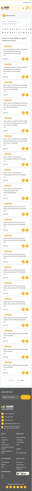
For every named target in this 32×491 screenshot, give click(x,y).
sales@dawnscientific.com (10, 423)
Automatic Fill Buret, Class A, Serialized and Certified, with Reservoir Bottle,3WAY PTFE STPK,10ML (15, 72)
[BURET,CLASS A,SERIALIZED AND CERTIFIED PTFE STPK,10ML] (16, 349)
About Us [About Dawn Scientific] (3, 437)
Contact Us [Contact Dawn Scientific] (4, 440)
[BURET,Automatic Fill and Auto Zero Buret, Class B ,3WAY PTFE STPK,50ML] (16, 301)
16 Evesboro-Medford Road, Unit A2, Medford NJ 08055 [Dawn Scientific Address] (10, 427)
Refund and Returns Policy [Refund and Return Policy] (6, 452)
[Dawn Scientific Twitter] (10, 487)
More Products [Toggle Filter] (9, 15)
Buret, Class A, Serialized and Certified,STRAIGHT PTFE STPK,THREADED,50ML (12, 193)
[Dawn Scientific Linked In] (25, 487)
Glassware (6, 40)
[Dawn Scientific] (5, 9)
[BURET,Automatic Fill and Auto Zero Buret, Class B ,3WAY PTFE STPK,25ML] (16, 285)
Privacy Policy (5, 445)
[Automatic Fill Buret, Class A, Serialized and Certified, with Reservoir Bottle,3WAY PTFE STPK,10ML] (16, 67)
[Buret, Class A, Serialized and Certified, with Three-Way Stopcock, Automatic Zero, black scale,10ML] (16, 102)
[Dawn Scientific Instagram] (14, 487)
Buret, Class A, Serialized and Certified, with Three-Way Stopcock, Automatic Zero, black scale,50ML (15, 143)
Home (4, 38)
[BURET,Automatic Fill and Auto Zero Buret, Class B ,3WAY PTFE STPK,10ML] (16, 269)
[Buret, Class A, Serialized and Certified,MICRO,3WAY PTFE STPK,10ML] (16, 156)
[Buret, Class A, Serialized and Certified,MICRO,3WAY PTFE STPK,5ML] (16, 172)
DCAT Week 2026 (21, 453)
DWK (4, 58)
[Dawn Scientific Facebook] (7, 487)
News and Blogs (20, 437)
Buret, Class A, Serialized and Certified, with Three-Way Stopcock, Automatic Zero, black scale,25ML (15, 125)
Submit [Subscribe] (25, 397)
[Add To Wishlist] (27, 61)
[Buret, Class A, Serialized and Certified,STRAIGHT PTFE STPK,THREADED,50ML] (16, 188)
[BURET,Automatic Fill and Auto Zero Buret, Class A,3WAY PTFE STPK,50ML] (16, 238)
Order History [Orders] (20, 465)
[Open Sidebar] (30, 8)
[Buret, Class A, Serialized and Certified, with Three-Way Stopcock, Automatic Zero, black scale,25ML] (16, 120)
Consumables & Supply (17, 38)
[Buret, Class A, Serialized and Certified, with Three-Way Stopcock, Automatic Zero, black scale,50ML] (16, 138)
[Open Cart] (26, 8)
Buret (14, 40)
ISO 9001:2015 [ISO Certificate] (5, 462)
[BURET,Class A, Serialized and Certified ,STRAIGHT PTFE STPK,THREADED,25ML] (16, 317)
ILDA (2, 475)
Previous (11, 380)
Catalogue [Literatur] (19, 440)
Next (22, 380)
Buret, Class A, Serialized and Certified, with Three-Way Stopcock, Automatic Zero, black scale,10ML (15, 107)
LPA (2, 478)
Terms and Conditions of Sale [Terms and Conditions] (7, 448)
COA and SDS (20, 442)
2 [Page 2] (18, 380)
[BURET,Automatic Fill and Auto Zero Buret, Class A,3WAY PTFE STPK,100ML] (16, 206)
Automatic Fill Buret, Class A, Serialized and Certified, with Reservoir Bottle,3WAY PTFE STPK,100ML (15, 54)
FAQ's (18, 445)
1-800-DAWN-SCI (8, 413)
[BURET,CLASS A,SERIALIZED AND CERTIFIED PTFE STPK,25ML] (16, 365)
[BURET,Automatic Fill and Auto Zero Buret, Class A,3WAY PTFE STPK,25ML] (16, 222)
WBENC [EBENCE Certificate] (3, 465)
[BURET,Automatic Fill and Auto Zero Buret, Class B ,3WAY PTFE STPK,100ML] (16, 253)
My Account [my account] (19, 462)
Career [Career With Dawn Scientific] (3, 442)
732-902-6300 (7, 417)
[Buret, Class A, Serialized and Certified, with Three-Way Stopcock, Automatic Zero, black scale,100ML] (16, 84)
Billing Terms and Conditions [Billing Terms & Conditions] (21, 468)
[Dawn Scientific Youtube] (18, 487)
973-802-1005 (7, 420)
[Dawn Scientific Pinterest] (21, 487)
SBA (2, 467)
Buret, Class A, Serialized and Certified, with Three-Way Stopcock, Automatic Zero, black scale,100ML (15, 89)
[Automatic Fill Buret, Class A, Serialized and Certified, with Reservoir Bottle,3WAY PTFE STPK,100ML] (16, 49)
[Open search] (23, 8)
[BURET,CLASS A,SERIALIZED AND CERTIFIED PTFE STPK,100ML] (16, 333)
